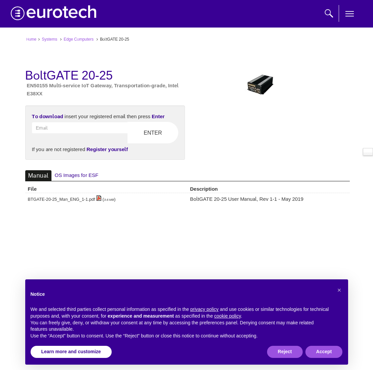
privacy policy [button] (204, 309)
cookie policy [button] (227, 316)
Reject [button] (285, 351)
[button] (339, 290)
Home (31, 39)
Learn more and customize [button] (71, 351)
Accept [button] (324, 351)
